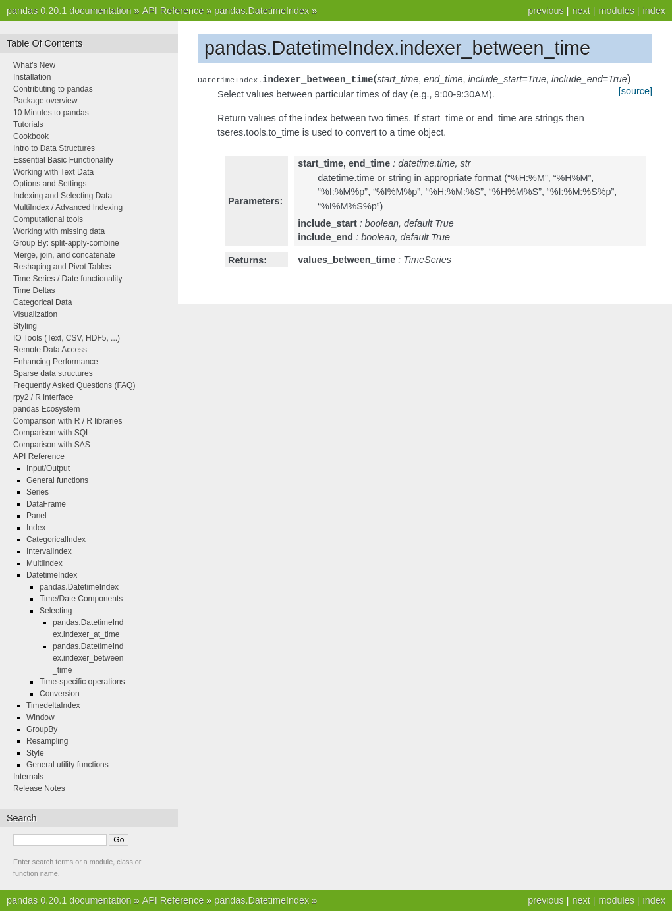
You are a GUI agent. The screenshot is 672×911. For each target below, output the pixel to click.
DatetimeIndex (51, 575)
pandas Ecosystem (46, 409)
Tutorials (28, 124)
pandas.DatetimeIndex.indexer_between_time (88, 658)
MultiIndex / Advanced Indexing (68, 207)
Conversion (60, 693)
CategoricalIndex (56, 539)
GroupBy (41, 729)
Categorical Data (42, 302)
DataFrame (46, 504)
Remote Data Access (50, 349)
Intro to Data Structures (54, 148)
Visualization (35, 314)
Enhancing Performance (55, 361)
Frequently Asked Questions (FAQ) (74, 385)
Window (40, 717)
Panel (36, 515)
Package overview (45, 100)
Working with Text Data (53, 172)
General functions (57, 480)
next (581, 10)
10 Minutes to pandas (51, 112)
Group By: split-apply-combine (66, 243)
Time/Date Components (81, 598)
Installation (32, 77)
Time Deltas (34, 290)
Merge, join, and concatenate (64, 255)
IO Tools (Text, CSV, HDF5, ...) (66, 338)
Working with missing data (59, 231)
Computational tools (48, 219)
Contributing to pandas (53, 89)
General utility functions (67, 764)
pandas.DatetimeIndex (261, 10)
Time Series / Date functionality (68, 278)
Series (37, 492)
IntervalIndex (49, 551)
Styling (25, 326)
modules (616, 10)
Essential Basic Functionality (63, 160)
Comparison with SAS (51, 444)
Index (35, 527)
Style (35, 753)
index (654, 10)
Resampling (47, 741)
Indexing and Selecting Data (62, 195)
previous (545, 10)
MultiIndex (44, 563)
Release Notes (39, 788)
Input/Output (48, 468)
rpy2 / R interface (43, 397)
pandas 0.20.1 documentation (69, 10)
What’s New (34, 65)
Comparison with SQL (51, 432)
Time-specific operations (82, 681)
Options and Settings (49, 183)
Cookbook (31, 136)
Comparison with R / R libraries (67, 421)
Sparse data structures (53, 373)
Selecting (56, 610)
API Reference (173, 10)
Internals (28, 776)
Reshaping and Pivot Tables (62, 266)
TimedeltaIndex (53, 705)
